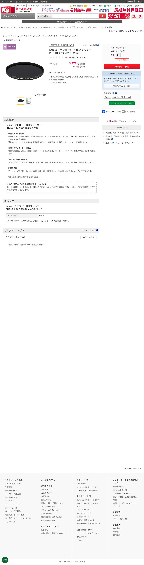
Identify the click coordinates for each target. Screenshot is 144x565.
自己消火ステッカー (77, 27)
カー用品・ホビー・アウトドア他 (18, 518)
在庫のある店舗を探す (121, 86)
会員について (46, 493)
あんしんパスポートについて (88, 500)
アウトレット (10, 522)
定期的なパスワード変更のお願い (72, 22)
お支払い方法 (46, 500)
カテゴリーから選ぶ (10, 16)
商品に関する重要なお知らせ (53, 533)
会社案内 (139, 2)
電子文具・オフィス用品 (14, 515)
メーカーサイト (44, 221)
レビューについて (89, 230)
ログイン (109, 6)
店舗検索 (116, 515)
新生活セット (63, 27)
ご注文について (83, 510)
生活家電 (8, 487)
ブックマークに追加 (113, 112)
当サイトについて (48, 489)
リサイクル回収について (50, 510)
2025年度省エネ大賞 (48, 27)
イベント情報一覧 (120, 519)
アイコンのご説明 (90, 45)
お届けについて (83, 517)
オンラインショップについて (88, 533)
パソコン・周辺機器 (13, 511)
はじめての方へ (20, 6)
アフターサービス (48, 507)
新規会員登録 (78, 6)
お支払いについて (84, 513)
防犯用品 (108, 27)
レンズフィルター (52, 36)
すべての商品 (43, 16)
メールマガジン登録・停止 (87, 491)
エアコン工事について (85, 520)
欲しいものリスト (136, 6)
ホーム (5, 36)
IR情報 (115, 532)
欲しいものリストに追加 (121, 103)
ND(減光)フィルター (70, 36)
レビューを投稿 (88, 237)
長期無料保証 (118, 487)
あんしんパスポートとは (86, 487)
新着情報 (44, 530)
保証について (82, 537)
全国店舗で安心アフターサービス (122, 121)
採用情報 (129, 2)
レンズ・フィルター (34, 36)
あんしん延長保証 (120, 490)
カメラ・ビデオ (17, 36)
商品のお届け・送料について (52, 503)
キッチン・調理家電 (13, 494)
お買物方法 (45, 496)
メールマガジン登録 (95, 6)
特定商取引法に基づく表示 (51, 517)
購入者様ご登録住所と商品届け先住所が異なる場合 (123, 137)
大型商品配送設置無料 (121, 493)
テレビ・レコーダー (13, 504)
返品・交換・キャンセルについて (118, 143)
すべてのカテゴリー (13, 484)
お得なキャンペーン (95, 27)
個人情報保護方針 (48, 521)
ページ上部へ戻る (134, 469)
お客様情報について (85, 530)
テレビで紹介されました (28, 27)
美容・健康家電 (11, 497)
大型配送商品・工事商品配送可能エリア (121, 133)
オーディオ (9, 501)
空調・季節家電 (11, 491)
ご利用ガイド (46, 6)
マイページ (121, 6)
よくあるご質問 (33, 6)
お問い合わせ (130, 112)
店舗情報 (116, 512)
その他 (79, 540)
